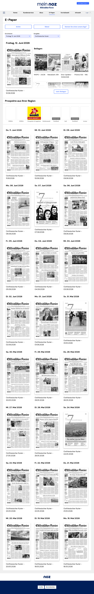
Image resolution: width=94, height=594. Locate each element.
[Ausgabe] (47, 36)
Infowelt (78, 13)
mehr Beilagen (61, 92)
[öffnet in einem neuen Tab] (41, 62)
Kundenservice (28, 13)
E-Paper (52, 13)
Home (15, 13)
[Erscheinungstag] (18, 36)
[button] (4, 13)
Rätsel (47, 27)
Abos (41, 13)
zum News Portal (83, 3)
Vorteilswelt (65, 13)
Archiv (18, 27)
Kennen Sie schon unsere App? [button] (76, 27)
